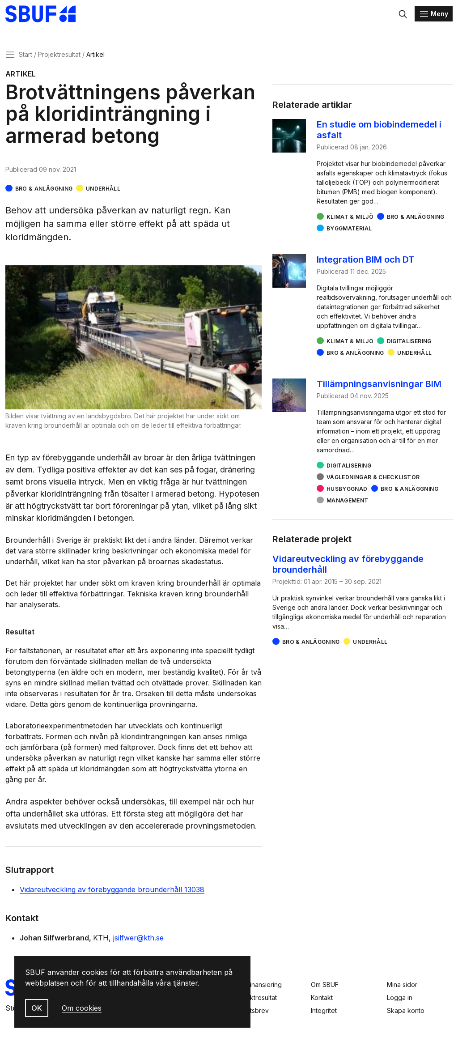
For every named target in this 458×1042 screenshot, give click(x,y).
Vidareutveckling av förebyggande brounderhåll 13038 (112, 890)
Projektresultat (59, 55)
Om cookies (82, 1008)
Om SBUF (325, 984)
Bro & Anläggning (44, 189)
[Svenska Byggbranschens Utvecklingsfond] (46, 14)
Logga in (399, 997)
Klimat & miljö (350, 217)
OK (36, 1008)
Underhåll (103, 189)
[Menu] (434, 14)
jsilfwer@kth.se (138, 938)
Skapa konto (405, 1010)
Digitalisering (409, 342)
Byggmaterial (349, 229)
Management (348, 501)
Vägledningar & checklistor (373, 478)
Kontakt (322, 997)
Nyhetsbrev (251, 1010)
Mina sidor (402, 984)
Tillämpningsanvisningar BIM (379, 384)
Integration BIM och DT (366, 260)
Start (25, 55)
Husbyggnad (347, 489)
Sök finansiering (258, 984)
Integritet (324, 1010)
